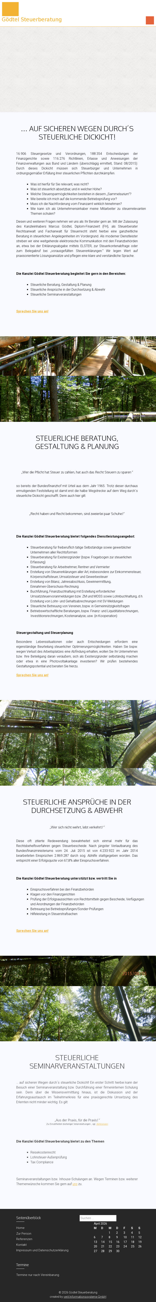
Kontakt (21, 1245)
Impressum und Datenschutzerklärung (42, 1250)
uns (75, 1184)
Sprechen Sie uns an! (32, 311)
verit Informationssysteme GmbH (85, 1296)
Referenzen (102, 1124)
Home (20, 1228)
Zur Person (23, 1233)
